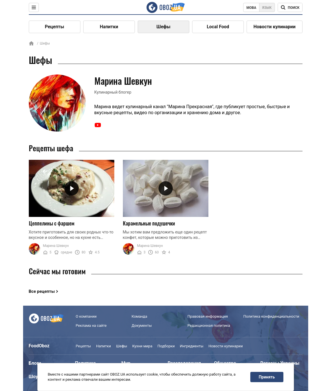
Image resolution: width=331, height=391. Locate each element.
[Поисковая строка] (290, 7)
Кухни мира (142, 346)
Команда (139, 316)
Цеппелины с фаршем (51, 223)
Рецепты (54, 26)
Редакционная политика (209, 325)
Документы (142, 325)
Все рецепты (42, 291)
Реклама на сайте (91, 325)
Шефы (163, 26)
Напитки (109, 26)
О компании (86, 316)
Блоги (35, 363)
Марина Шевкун (56, 246)
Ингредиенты (192, 346)
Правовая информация (208, 316)
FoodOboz (39, 345)
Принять (267, 377)
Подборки (166, 346)
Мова (251, 8)
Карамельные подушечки (149, 223)
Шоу (33, 376)
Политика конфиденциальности (271, 316)
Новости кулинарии (274, 26)
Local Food (218, 26)
